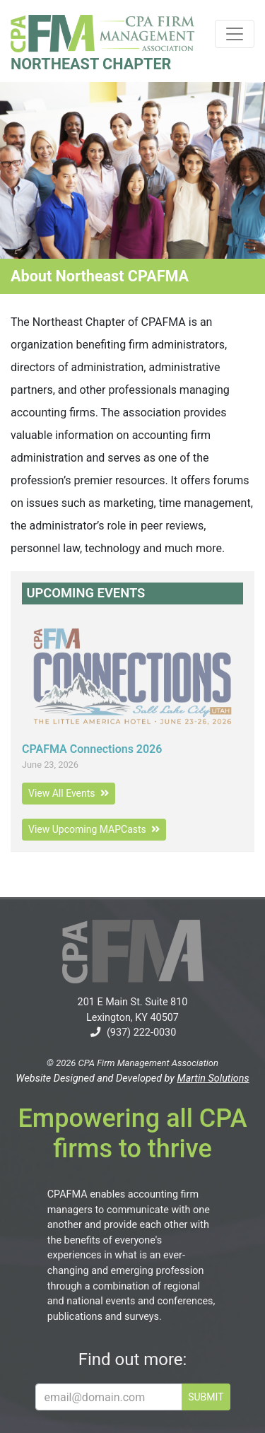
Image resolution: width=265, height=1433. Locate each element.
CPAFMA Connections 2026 (92, 749)
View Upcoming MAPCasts (94, 829)
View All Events (68, 793)
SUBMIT (205, 1397)
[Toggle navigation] (234, 34)
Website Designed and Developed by (132, 1078)
